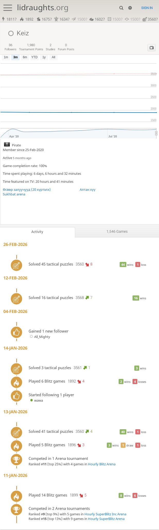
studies (50, 47)
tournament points (31, 47)
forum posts (66, 47)
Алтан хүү (87, 189)
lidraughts (42, 7)
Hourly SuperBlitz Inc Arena (105, 514)
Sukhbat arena (14, 194)
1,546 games (117, 232)
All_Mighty (39, 337)
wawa (36, 400)
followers (10, 47)
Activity (37, 232)
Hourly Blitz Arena (102, 464)
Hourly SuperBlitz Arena (106, 519)
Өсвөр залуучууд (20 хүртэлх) (27, 189)
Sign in (147, 8)
